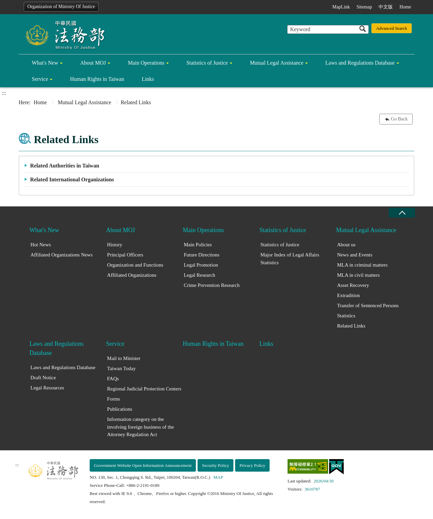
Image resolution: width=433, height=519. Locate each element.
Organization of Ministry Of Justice (61, 6)
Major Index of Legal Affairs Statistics (289, 258)
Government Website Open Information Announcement (142, 465)
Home (405, 6)
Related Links (351, 326)
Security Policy (215, 465)
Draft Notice (43, 377)
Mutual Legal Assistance (276, 63)
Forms (113, 399)
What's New (45, 63)
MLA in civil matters (358, 275)
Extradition (348, 295)
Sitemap (364, 6)
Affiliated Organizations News (61, 254)
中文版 (386, 6)
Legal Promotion (201, 265)
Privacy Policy (252, 465)
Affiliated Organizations (132, 275)
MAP (218, 477)
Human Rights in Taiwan (97, 79)
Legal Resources (47, 387)
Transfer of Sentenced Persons (367, 305)
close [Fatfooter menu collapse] (402, 213)
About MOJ (93, 63)
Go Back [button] (399, 118)
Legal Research (199, 275)
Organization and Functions (135, 265)
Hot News (40, 244)
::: (17, 5)
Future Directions (201, 254)
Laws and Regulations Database (360, 63)
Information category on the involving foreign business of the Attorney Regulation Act (140, 426)
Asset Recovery (353, 285)
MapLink (341, 6)
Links (148, 79)
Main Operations (146, 63)
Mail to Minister (123, 358)
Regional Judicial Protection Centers (144, 388)
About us (346, 244)
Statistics (346, 315)
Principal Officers (125, 254)
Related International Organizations (72, 179)
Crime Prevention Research (212, 285)
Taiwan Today (121, 368)
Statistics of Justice (207, 63)
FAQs (113, 378)
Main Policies (198, 244)
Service (40, 79)
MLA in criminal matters (362, 265)
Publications (119, 409)
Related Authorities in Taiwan (64, 165)
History (114, 244)
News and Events (354, 254)
